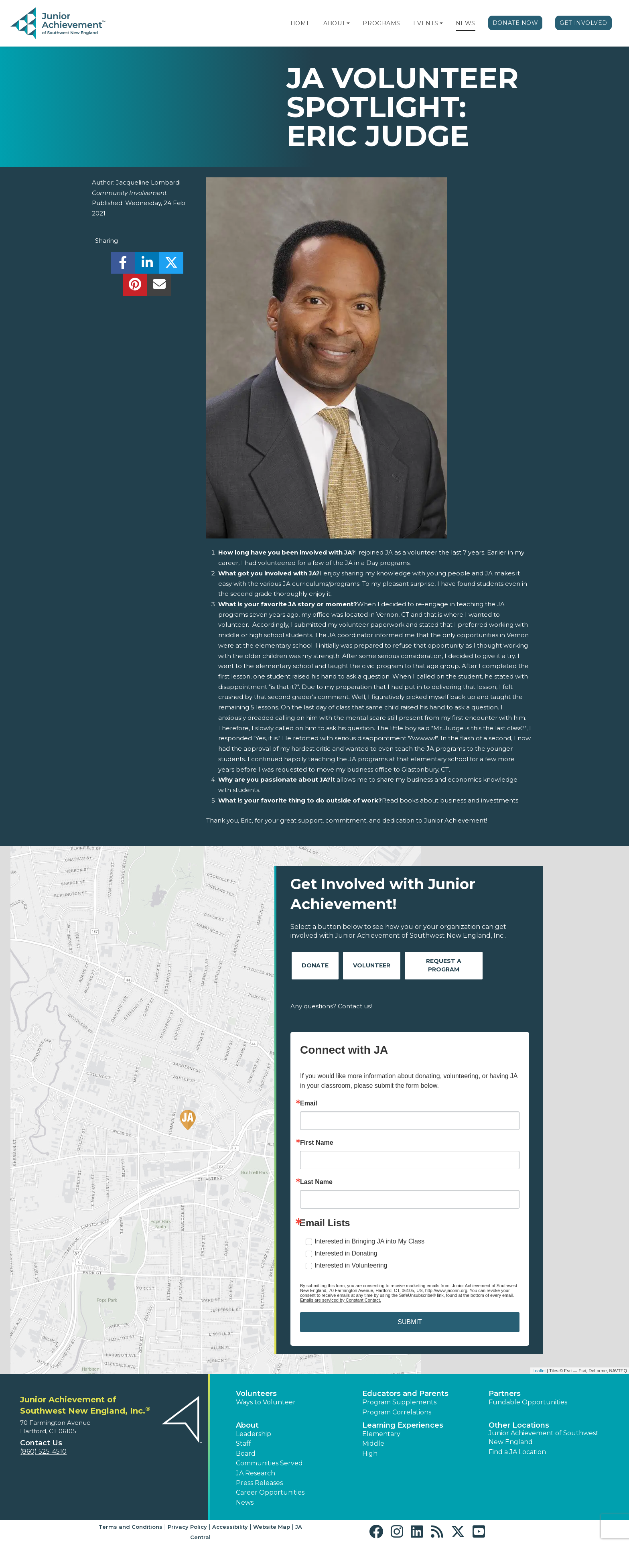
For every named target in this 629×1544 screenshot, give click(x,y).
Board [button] (246, 1453)
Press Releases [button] (259, 1483)
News (465, 23)
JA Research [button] (255, 1473)
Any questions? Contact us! (331, 1006)
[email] (159, 287)
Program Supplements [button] (399, 1402)
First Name (316, 1143)
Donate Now (515, 22)
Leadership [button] (253, 1434)
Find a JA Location (517, 1452)
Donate (315, 965)
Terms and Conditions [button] (130, 1527)
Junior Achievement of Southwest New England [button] (544, 1437)
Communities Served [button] (269, 1463)
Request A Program (443, 965)
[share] (123, 265)
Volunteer (371, 965)
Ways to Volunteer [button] (266, 1402)
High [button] (369, 1453)
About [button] (247, 1425)
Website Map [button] (271, 1527)
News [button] (245, 1502)
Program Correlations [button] (396, 1412)
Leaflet (539, 1370)
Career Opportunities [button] (270, 1492)
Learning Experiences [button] (402, 1425)
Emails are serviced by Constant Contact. (340, 1300)
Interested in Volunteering (350, 1265)
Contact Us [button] (41, 1442)
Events (425, 23)
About (334, 23)
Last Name (316, 1182)
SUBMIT (410, 1321)
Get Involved (583, 22)
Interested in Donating (345, 1253)
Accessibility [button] (230, 1527)
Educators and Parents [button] (405, 1393)
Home (300, 23)
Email (308, 1103)
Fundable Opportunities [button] (528, 1402)
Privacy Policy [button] (187, 1527)
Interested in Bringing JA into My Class (369, 1241)
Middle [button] (373, 1443)
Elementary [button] (381, 1434)
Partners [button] (505, 1393)
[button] (348, 23)
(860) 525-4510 (43, 1451)
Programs (381, 23)
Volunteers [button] (256, 1393)
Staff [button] (243, 1443)
